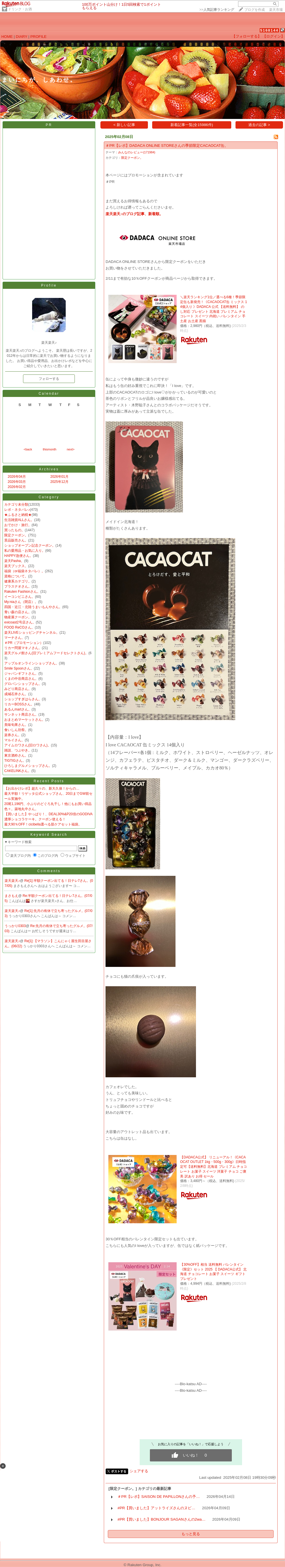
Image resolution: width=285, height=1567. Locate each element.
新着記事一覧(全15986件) (191, 125)
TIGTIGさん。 (15, 761)
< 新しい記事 (124, 125)
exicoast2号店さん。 (20, 622)
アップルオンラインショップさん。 (31, 663)
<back (28, 449)
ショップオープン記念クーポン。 (29, 545)
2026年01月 (59, 477)
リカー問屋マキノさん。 (23, 648)
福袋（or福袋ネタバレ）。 (24, 571)
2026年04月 (17, 477)
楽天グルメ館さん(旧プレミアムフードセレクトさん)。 (46, 653)
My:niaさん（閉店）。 (21, 602)
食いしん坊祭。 (16, 730)
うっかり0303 (15, 926)
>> (216, 10)
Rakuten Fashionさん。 (22, 592)
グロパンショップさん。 (23, 684)
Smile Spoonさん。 (19, 668)
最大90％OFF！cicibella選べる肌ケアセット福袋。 (43, 824)
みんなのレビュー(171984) (136, 152)
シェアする (139, 1471)
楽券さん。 (12, 735)
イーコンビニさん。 (19, 597)
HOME (7, 36)
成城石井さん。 (16, 694)
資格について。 (16, 576)
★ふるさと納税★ (18, 515)
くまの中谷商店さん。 (21, 679)
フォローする (49, 379)
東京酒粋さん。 (16, 755)
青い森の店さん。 (18, 612)
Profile (49, 285)
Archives (49, 469)
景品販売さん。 (16, 540)
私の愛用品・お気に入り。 (24, 551)
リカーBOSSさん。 (19, 704)
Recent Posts (49, 781)
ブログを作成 (254, 10)
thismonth (49, 449)
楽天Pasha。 (14, 561)
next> (71, 449)
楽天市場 (276, 10)
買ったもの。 (14, 530)
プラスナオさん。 (18, 586)
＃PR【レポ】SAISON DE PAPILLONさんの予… (158, 1496)
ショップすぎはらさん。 (23, 699)
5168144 (269, 30)
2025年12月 (59, 482)
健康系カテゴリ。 (18, 581)
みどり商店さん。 (18, 689)
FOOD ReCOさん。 (19, 627)
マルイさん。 (14, 740)
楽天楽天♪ (12, 881)
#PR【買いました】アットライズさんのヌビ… (156, 1508)
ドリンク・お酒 (20, 9)
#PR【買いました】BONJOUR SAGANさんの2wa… (161, 1519)
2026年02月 (17, 487)
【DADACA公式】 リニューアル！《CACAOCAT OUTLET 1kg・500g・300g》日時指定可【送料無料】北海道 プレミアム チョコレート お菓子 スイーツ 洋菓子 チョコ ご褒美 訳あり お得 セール (213, 1166)
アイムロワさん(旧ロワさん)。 (27, 745)
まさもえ (11, 896)
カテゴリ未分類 (16, 504)
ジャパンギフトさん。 (21, 674)
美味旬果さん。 (16, 725)
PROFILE (38, 36)
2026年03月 (17, 482)
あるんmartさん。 (18, 709)
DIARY (21, 36)
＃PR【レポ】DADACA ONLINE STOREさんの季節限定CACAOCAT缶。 (167, 145)
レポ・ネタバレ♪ (17, 510)
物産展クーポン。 (18, 617)
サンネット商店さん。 (21, 714)
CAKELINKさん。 (17, 771)
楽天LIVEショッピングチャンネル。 (31, 633)
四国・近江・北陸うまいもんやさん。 (33, 607)
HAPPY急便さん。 (18, 556)
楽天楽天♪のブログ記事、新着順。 (134, 214)
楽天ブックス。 (16, 566)
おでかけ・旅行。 (18, 525)
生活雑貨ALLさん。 (19, 520)
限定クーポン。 (16, 535)
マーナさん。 (14, 638)
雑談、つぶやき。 (18, 750)
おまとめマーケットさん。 (24, 720)
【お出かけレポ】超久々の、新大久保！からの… (41, 788)
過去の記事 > (259, 125)
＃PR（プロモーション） (23, 643)
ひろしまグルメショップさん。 (28, 766)
